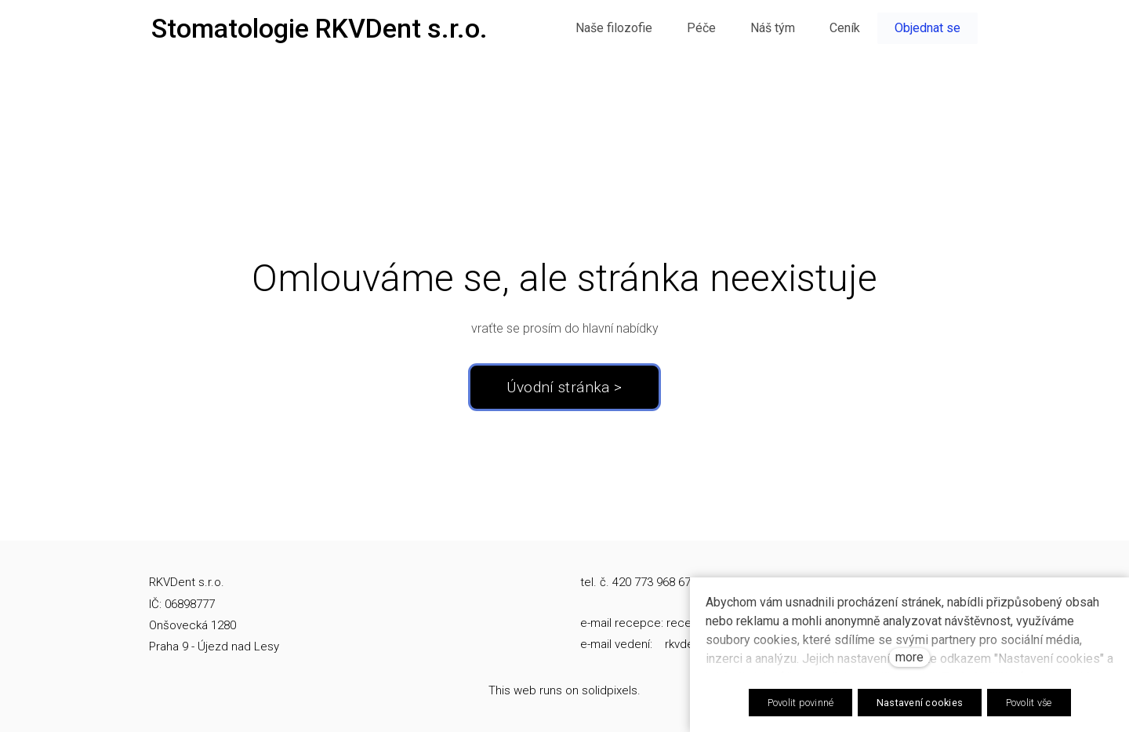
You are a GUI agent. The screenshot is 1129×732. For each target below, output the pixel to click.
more (909, 657)
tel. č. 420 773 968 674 (638, 582)
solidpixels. (611, 690)
